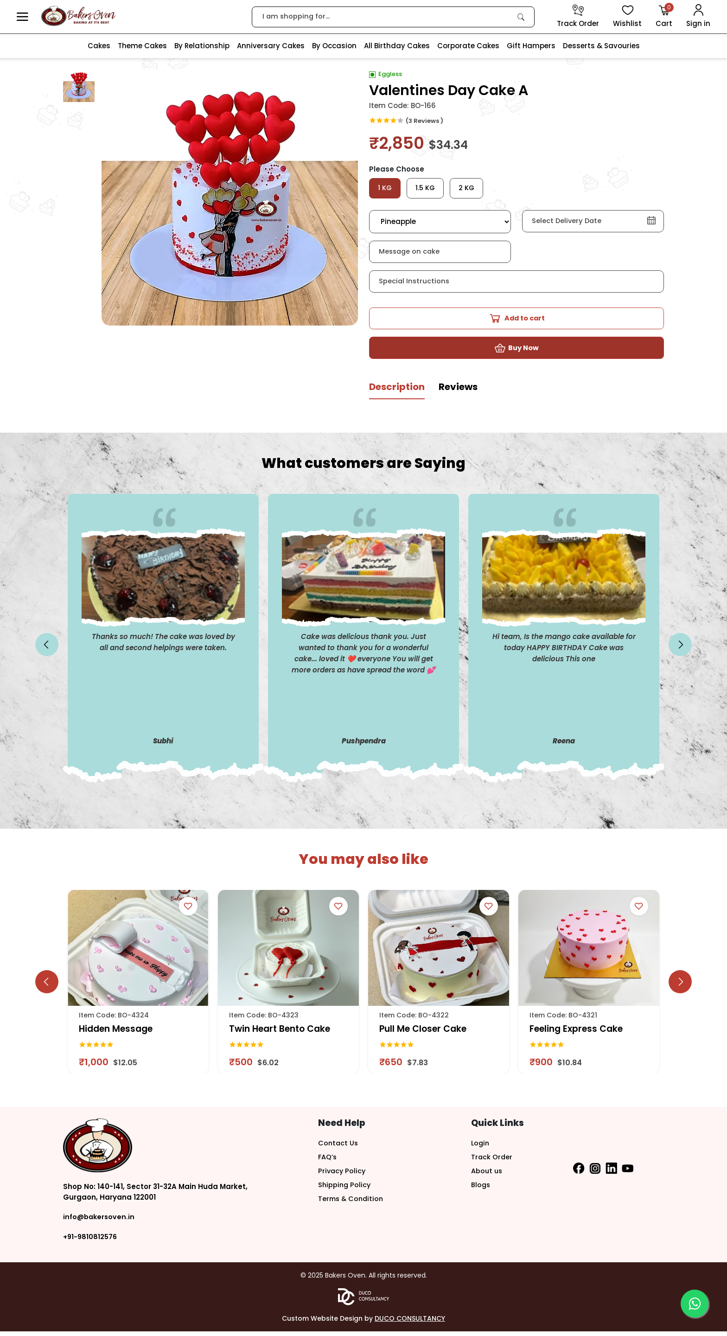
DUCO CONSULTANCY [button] (410, 1323)
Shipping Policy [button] (345, 1189)
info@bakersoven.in (100, 1222)
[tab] (397, 395)
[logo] (78, 16)
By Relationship (202, 46)
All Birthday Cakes (397, 46)
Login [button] (481, 1147)
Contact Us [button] (338, 1147)
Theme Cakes (142, 46)
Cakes (99, 46)
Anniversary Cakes (271, 46)
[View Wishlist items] (627, 16)
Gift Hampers (531, 46)
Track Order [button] (492, 1161)
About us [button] (487, 1175)
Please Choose (396, 169)
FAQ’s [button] (328, 1161)
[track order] (578, 16)
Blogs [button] (481, 1189)
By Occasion (334, 46)
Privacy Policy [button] (342, 1175)
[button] (22, 17)
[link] (521, 16)
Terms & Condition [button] (352, 1203)
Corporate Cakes (468, 46)
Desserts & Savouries (601, 46)
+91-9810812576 (91, 1241)
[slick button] (46, 649)
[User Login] (698, 16)
